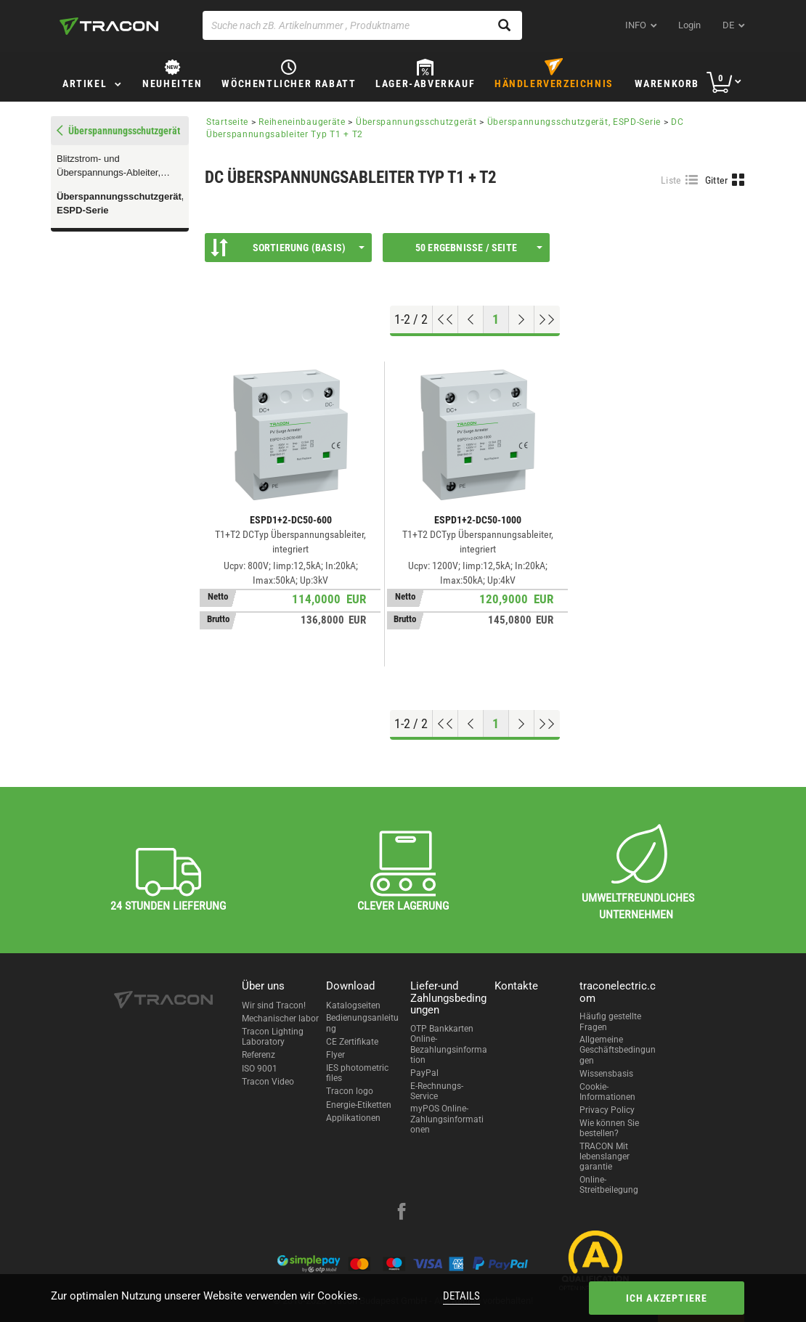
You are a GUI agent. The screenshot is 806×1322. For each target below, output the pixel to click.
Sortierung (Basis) (288, 247)
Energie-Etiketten (358, 1105)
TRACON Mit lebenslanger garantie (604, 1156)
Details (461, 1295)
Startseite (227, 122)
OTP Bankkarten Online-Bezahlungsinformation (448, 1044)
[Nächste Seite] (521, 319)
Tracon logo (349, 1091)
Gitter (716, 180)
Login (689, 25)
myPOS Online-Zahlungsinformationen (447, 1119)
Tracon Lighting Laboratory (273, 1037)
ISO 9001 (259, 1069)
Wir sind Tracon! (274, 1005)
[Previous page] (471, 319)
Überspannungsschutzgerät (416, 122)
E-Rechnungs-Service (436, 1091)
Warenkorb (667, 83)
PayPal (424, 1073)
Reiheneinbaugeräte (302, 122)
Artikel (84, 83)
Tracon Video (268, 1082)
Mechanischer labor (280, 1018)
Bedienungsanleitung (362, 1023)
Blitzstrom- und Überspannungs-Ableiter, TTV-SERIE (108, 166)
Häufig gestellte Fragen (610, 1021)
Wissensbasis (606, 1074)
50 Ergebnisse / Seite (478, 247)
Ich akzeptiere (667, 1298)
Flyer (335, 1055)
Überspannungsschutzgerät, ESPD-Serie (120, 203)
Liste (671, 180)
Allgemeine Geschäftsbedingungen (617, 1050)
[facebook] (401, 1213)
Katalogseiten (353, 1005)
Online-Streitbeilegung (608, 1185)
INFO (635, 25)
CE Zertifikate (352, 1042)
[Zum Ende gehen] (547, 319)
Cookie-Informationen (607, 1092)
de (728, 25)
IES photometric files (357, 1073)
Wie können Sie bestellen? (609, 1128)
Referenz (258, 1055)
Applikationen (353, 1118)
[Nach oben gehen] (445, 319)
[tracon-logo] (109, 26)
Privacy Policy (607, 1110)
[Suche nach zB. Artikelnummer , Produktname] (362, 25)
